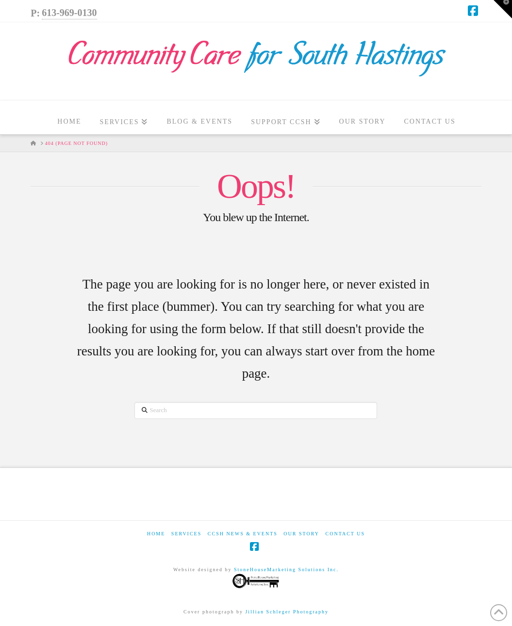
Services (186, 533)
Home (156, 533)
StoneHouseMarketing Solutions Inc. (285, 578)
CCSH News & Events (243, 533)
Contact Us (345, 533)
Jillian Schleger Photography (287, 611)
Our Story (301, 533)
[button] (503, 9)
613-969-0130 (69, 12)
